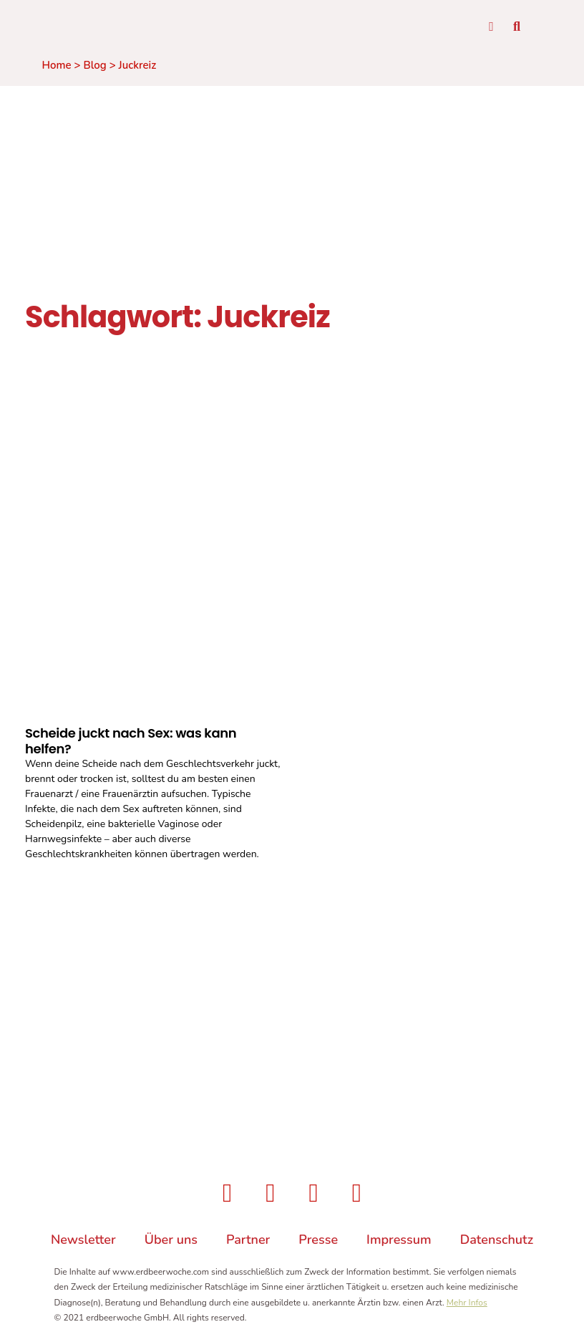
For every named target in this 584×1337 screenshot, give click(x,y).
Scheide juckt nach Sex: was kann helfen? (130, 741)
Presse (318, 1241)
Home (57, 66)
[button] (513, 30)
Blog (95, 66)
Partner (248, 1241)
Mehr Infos (467, 1305)
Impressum (399, 1241)
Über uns (171, 1241)
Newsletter (83, 1241)
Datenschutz (496, 1241)
